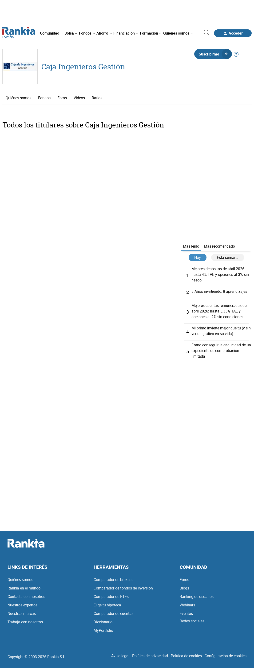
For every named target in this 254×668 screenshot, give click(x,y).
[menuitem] (51, 33)
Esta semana (227, 257)
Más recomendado (219, 246)
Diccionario (103, 622)
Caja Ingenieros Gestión (83, 66)
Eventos (186, 613)
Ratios (97, 97)
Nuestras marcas (22, 613)
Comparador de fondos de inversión (123, 588)
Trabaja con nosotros (25, 622)
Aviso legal (120, 655)
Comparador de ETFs (111, 596)
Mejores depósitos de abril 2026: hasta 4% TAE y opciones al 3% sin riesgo (220, 274)
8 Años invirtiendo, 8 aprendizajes (219, 291)
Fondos (44, 97)
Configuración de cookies (225, 655)
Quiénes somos (18, 97)
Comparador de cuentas (113, 613)
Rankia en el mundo (24, 588)
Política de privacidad (150, 655)
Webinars (187, 605)
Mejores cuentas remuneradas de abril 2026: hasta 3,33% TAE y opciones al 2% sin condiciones (218, 311)
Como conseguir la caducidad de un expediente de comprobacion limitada (221, 350)
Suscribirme (215, 54)
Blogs (184, 588)
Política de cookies (186, 655)
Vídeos (79, 97)
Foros (62, 97)
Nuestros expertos (22, 605)
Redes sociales (192, 621)
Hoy (197, 257)
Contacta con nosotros (26, 596)
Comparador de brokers (113, 579)
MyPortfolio (103, 630)
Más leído (191, 246)
